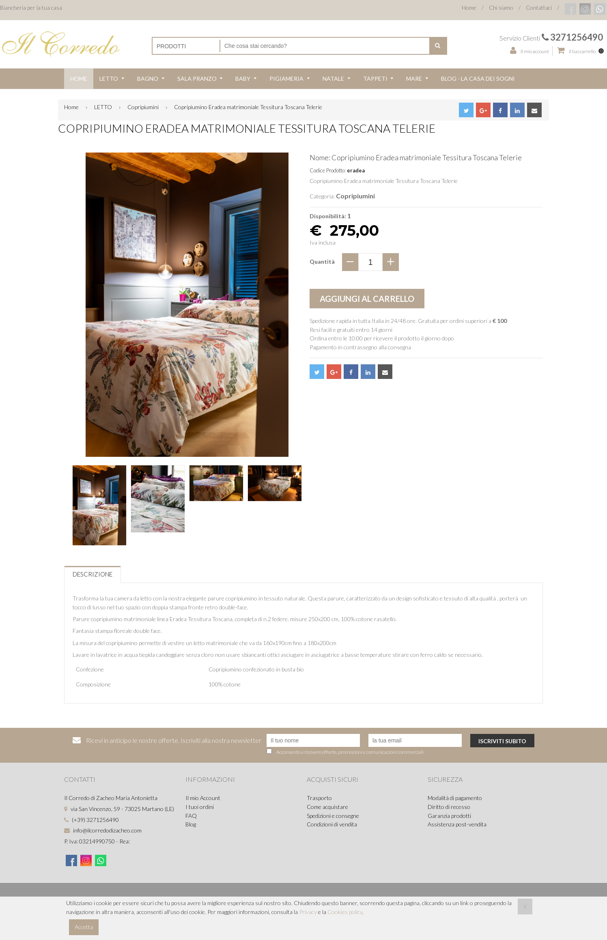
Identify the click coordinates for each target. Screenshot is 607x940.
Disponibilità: (328, 216)
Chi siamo (501, 7)
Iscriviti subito (502, 741)
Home (469, 7)
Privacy (308, 911)
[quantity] (370, 262)
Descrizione (92, 574)
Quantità (322, 261)
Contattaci (539, 7)
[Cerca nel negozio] (324, 46)
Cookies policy (344, 911)
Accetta (84, 926)
